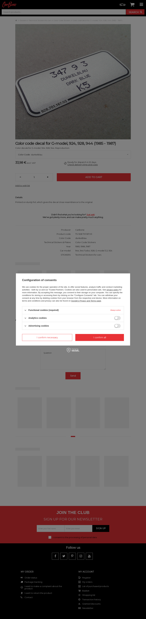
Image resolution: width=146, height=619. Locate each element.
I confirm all (99, 337)
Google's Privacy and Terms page (86, 301)
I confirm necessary (47, 337)
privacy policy (113, 290)
